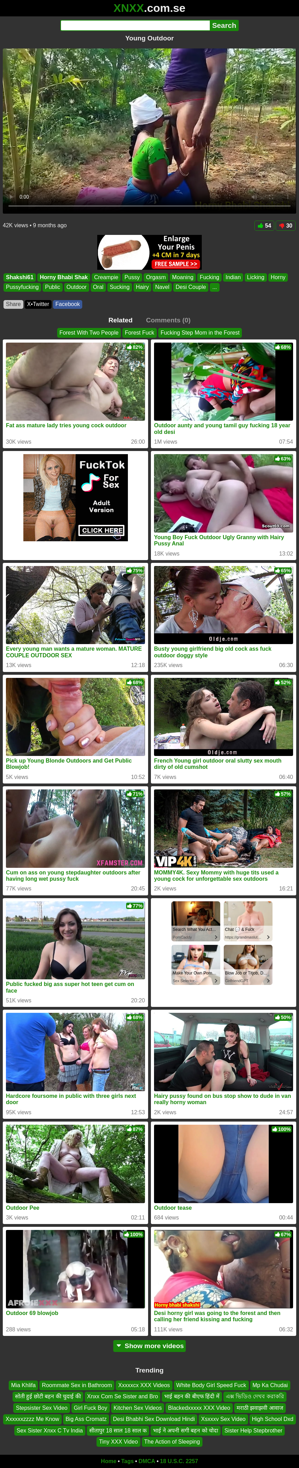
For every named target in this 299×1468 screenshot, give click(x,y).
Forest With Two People (89, 333)
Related (120, 320)
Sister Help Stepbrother (253, 1430)
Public (52, 287)
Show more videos (149, 1346)
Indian (233, 277)
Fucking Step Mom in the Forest (200, 333)
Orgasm (156, 277)
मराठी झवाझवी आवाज (260, 1408)
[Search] (135, 25)
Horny (278, 277)
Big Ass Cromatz (86, 1419)
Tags (127, 1461)
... (214, 287)
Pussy (132, 277)
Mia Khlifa (23, 1385)
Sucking (120, 287)
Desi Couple (191, 287)
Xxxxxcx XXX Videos (144, 1385)
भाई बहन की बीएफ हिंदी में (191, 1396)
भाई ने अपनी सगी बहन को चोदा (185, 1430)
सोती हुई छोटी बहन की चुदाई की (48, 1396)
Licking (255, 277)
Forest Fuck (139, 333)
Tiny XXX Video (118, 1442)
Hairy (142, 287)
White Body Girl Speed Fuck (211, 1385)
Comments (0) (168, 320)
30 (285, 226)
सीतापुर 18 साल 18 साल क (118, 1430)
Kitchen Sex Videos (138, 1408)
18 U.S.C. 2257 (179, 1461)
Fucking (209, 277)
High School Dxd (272, 1419)
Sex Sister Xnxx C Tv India (50, 1430)
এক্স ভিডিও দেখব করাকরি (255, 1396)
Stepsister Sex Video (41, 1408)
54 (264, 226)
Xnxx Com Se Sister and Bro (122, 1396)
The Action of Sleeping (172, 1442)
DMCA (146, 1461)
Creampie (106, 277)
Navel (162, 287)
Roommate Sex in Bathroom (77, 1385)
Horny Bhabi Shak (64, 277)
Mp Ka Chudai (270, 1385)
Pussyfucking (22, 287)
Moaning (182, 277)
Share (13, 304)
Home (108, 1461)
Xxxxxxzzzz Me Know (32, 1419)
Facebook (67, 304)
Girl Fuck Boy (90, 1408)
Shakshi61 (19, 277)
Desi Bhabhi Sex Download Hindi (154, 1419)
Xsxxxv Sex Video (223, 1419)
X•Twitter (38, 304)
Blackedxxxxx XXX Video (199, 1408)
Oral (98, 287)
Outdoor (77, 287)
